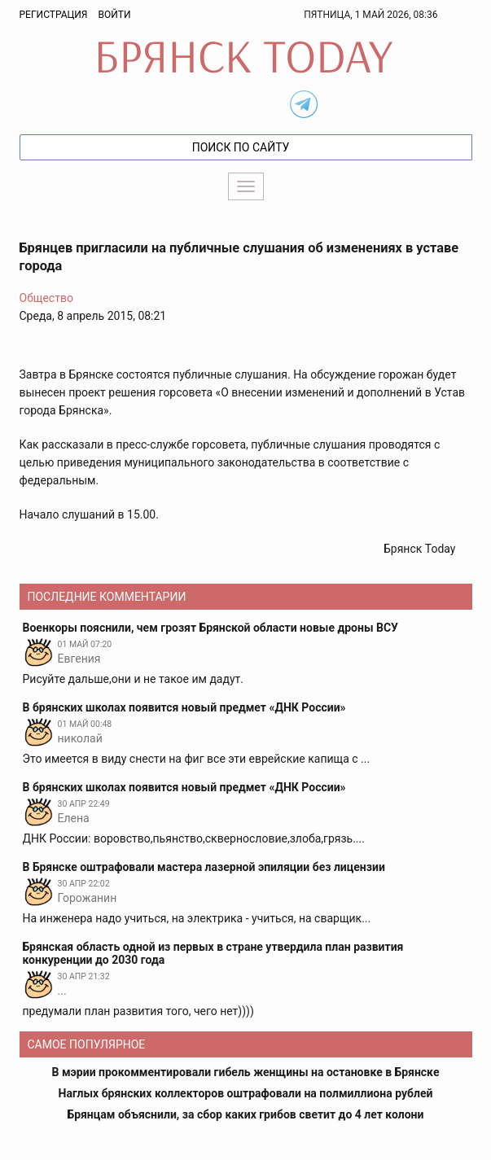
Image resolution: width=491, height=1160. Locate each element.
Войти (114, 14)
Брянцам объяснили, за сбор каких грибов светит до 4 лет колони (246, 1114)
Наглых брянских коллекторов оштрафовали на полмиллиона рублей (246, 1093)
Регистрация (54, 14)
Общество (46, 297)
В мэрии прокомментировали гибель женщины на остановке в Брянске (246, 1072)
